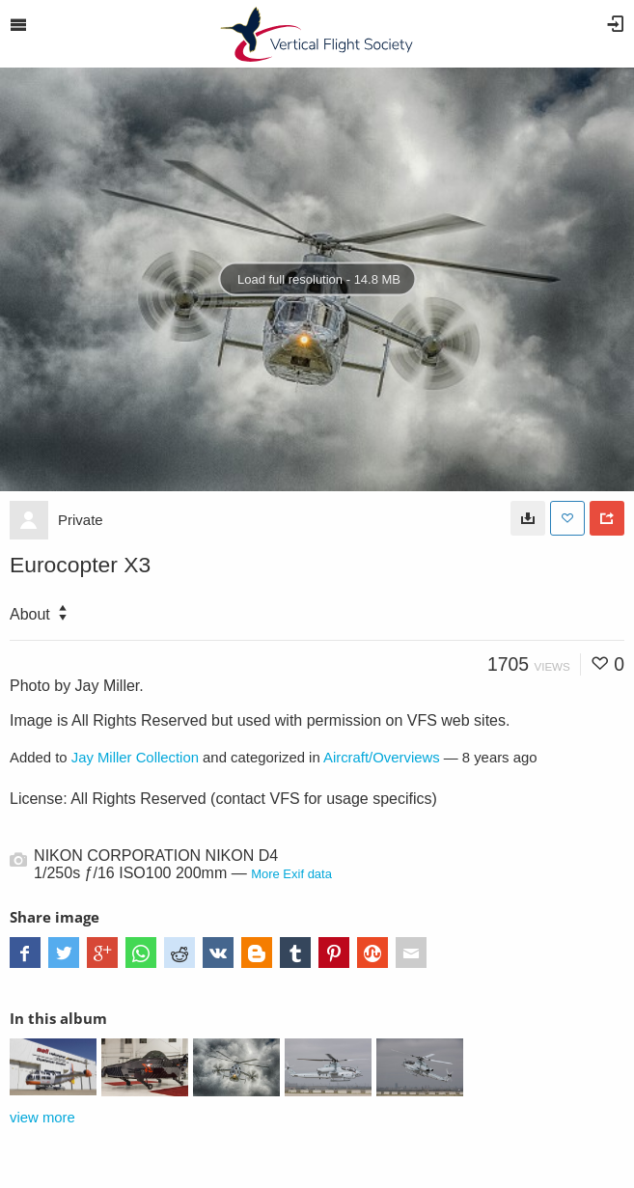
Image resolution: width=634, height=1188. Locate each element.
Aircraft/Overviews (381, 757)
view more (42, 1117)
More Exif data (291, 874)
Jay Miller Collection (135, 757)
